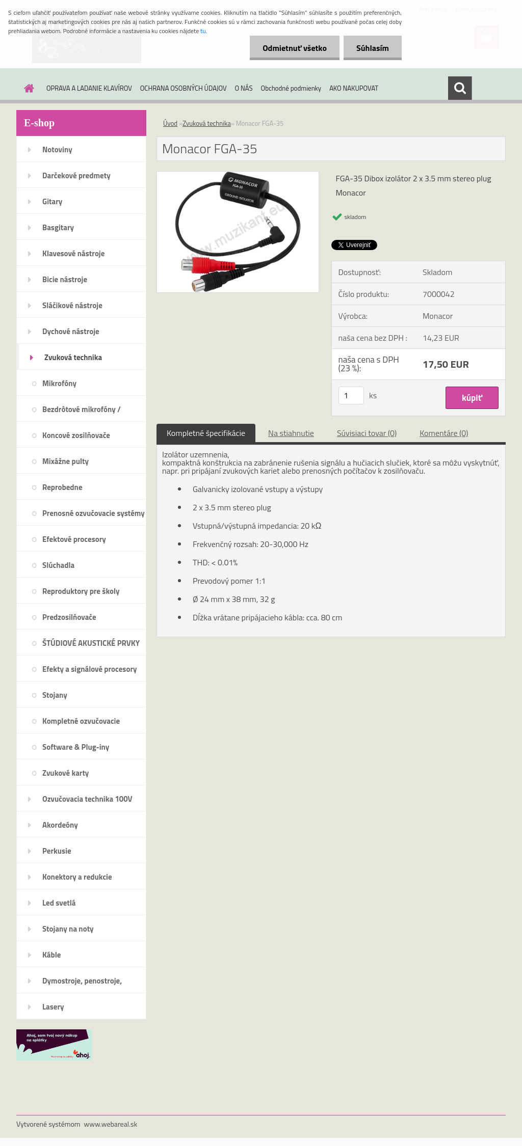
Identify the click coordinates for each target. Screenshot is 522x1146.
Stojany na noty (68, 929)
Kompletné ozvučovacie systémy (81, 724)
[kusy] (351, 395)
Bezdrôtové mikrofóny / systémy (81, 412)
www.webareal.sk (111, 1123)
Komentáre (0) (444, 433)
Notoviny (57, 149)
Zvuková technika (73, 357)
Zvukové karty (65, 773)
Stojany (54, 695)
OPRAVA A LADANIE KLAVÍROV (89, 88)
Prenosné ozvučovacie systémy (93, 513)
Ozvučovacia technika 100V (87, 799)
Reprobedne (62, 487)
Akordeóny (60, 825)
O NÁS (244, 88)
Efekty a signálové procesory (89, 669)
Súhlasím (372, 48)
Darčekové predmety (76, 175)
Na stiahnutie (291, 433)
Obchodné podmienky (291, 88)
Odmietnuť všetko (295, 48)
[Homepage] (27, 88)
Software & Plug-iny (75, 747)
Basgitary (58, 227)
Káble (51, 955)
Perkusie (56, 851)
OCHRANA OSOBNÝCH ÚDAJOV (183, 88)
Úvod (170, 123)
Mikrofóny (59, 383)
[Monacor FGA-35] (238, 176)
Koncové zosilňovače (76, 435)
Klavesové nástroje (73, 253)
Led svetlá (58, 903)
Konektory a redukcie (77, 877)
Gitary (52, 201)
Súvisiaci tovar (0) (367, 433)
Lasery (53, 1007)
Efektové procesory (74, 539)
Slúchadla (58, 565)
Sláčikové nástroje (72, 305)
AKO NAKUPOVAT (353, 88)
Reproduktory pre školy (81, 591)
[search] (460, 88)
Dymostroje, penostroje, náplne (82, 984)
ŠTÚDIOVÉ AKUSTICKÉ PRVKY (91, 643)
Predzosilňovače (69, 617)
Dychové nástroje (70, 331)
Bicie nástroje (64, 279)
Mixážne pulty (65, 461)
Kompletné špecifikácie (206, 433)
